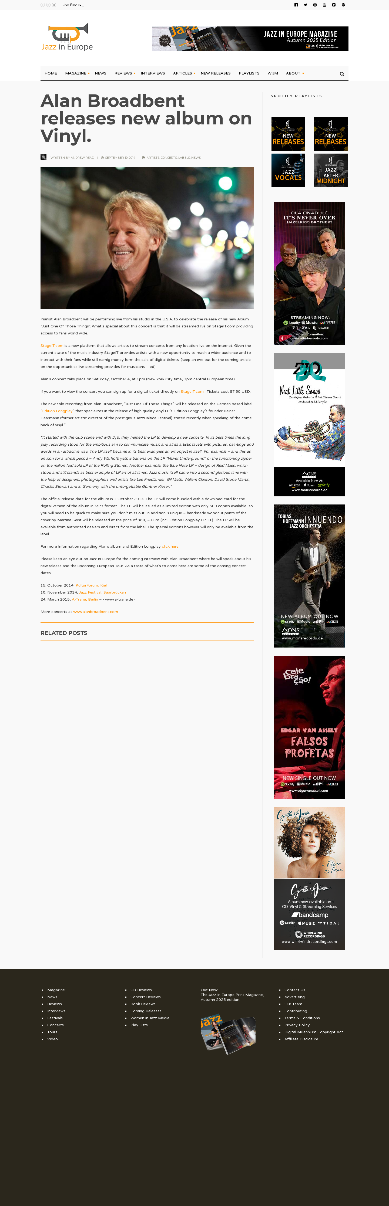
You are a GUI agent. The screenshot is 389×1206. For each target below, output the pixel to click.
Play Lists (139, 1025)
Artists (153, 158)
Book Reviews (143, 1004)
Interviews (153, 73)
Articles (182, 73)
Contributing (295, 1011)
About (293, 73)
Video (52, 1039)
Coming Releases (146, 1011)
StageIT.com (52, 345)
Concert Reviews (145, 997)
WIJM (273, 73)
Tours (52, 1032)
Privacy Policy (297, 1025)
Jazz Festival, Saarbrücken (102, 592)
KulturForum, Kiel (91, 585)
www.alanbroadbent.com (95, 611)
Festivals (55, 1018)
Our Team (293, 1004)
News (100, 73)
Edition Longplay (57, 411)
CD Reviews (141, 990)
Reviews (123, 73)
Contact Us (294, 990)
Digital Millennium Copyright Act (313, 1032)
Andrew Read (82, 158)
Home (51, 73)
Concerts (169, 158)
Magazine (75, 73)
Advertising (294, 997)
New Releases (216, 73)
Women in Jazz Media (149, 1018)
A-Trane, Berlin (85, 599)
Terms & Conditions (302, 1018)
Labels (184, 158)
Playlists (249, 73)
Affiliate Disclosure (301, 1039)
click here (170, 546)
